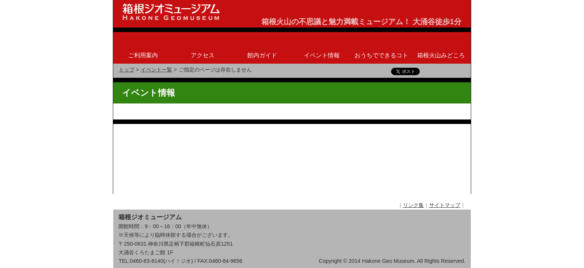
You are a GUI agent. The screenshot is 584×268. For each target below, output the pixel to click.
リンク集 (413, 131)
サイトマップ (444, 131)
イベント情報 (322, 55)
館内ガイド (262, 55)
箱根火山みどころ (441, 55)
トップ (126, 70)
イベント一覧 (156, 70)
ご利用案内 (143, 55)
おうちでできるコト (381, 55)
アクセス (203, 55)
